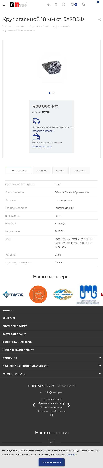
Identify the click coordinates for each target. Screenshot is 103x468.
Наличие (42, 171)
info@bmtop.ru (54, 392)
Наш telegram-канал (51, 442)
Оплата (60, 171)
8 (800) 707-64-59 (43, 386)
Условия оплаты (42, 146)
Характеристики (18, 171)
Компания (9, 358)
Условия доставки (43, 130)
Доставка (79, 171)
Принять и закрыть (51, 462)
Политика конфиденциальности (25, 366)
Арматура (8, 318)
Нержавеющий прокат (18, 350)
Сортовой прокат (14, 334)
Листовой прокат (14, 326)
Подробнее (71, 454)
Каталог (8, 310)
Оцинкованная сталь (17, 342)
